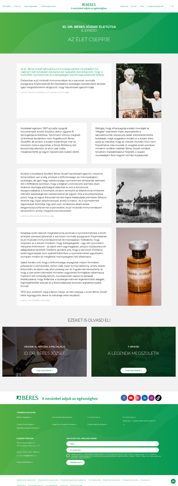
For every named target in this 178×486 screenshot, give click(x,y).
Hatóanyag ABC (76, 481)
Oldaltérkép (21, 481)
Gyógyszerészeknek (155, 6)
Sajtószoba (64, 481)
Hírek (142, 6)
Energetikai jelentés (130, 476)
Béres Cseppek (22, 417)
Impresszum (145, 476)
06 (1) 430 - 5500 (29, 447)
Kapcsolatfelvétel (23, 456)
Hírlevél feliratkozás (35, 481)
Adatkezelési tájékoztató (26, 476)
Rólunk (17, 6)
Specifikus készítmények (26, 424)
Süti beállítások (51, 481)
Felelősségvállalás (48, 6)
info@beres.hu (28, 450)
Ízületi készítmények (95, 421)
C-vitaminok (92, 417)
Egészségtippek (30, 6)
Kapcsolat (124, 6)
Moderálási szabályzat (111, 476)
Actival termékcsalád (60, 417)
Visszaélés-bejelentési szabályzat (73, 476)
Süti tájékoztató (94, 476)
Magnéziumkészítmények (62, 421)
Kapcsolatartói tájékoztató (48, 476)
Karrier (134, 6)
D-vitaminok (127, 417)
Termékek (6, 6)
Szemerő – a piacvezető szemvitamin (137, 421)
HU (172, 6)
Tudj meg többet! (43, 372)
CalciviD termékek (24, 421)
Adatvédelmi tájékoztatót (94, 450)
